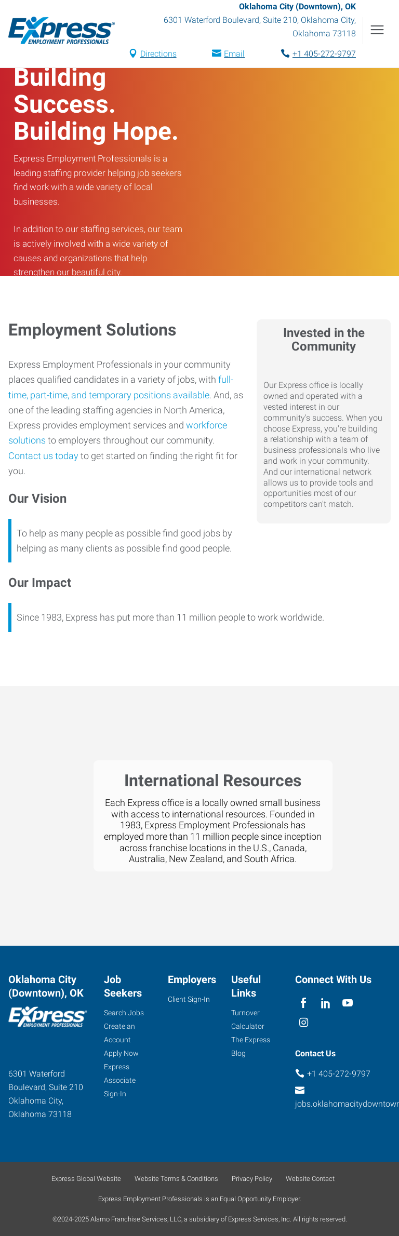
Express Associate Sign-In (120, 1080)
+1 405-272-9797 (324, 54)
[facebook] (303, 1003)
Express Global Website (86, 1179)
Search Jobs (124, 1013)
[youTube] (347, 1003)
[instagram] (303, 1023)
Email (234, 54)
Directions (158, 54)
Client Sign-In (189, 999)
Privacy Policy (252, 1179)
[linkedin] (325, 1003)
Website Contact (310, 1179)
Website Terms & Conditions (176, 1179)
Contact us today (43, 455)
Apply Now (121, 1053)
